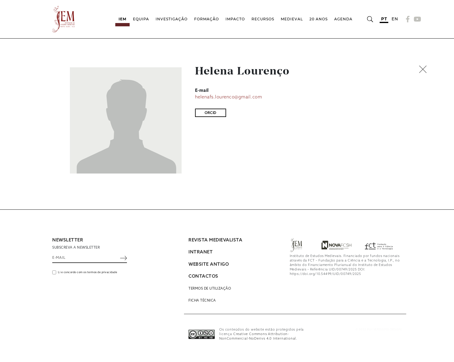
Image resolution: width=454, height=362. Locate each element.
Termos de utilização (209, 289)
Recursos (262, 19)
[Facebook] (408, 19)
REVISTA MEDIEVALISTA (215, 240)
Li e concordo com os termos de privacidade (87, 272)
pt (384, 18)
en (395, 18)
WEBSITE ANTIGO (208, 264)
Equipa (141, 19)
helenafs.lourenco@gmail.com (228, 97)
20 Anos (318, 19)
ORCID (211, 113)
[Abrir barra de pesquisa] (370, 19)
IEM (122, 19)
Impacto (235, 19)
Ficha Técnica (202, 301)
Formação (206, 19)
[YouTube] (416, 19)
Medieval (292, 19)
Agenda (343, 19)
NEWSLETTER (67, 240)
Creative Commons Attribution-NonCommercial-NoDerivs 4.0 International (257, 336)
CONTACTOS (203, 276)
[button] (435, 69)
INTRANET (200, 252)
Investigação (172, 19)
